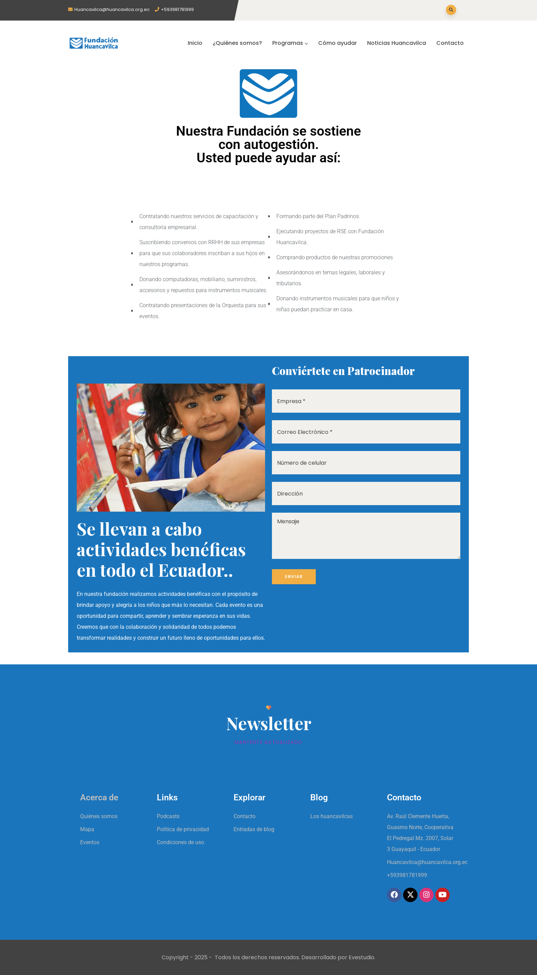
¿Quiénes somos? (237, 43)
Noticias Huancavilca (396, 43)
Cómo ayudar (337, 43)
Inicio (195, 43)
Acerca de (99, 797)
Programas (290, 43)
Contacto (450, 43)
